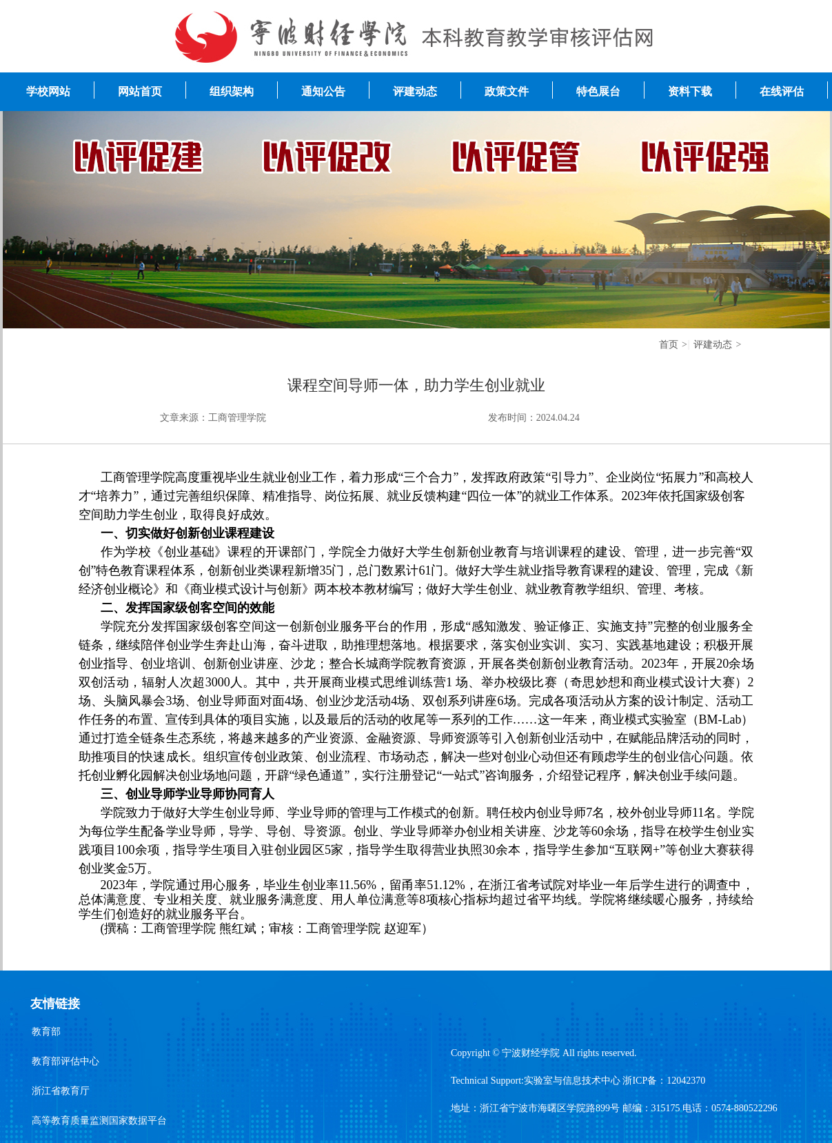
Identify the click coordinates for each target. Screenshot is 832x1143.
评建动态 (415, 91)
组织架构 (232, 91)
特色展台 (598, 91)
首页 (668, 344)
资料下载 (690, 91)
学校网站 (48, 91)
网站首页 (140, 91)
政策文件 (507, 91)
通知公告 (323, 91)
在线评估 (782, 91)
